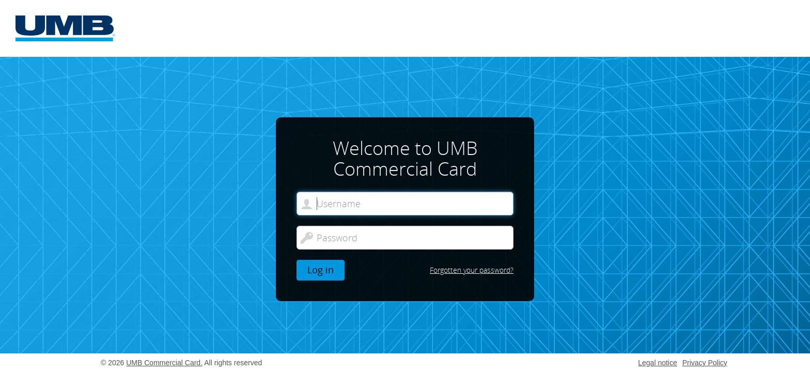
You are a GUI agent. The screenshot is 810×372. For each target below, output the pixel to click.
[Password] (405, 238)
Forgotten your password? (471, 270)
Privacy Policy (704, 363)
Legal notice (657, 363)
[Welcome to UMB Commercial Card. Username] (405, 203)
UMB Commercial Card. (164, 363)
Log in (320, 270)
